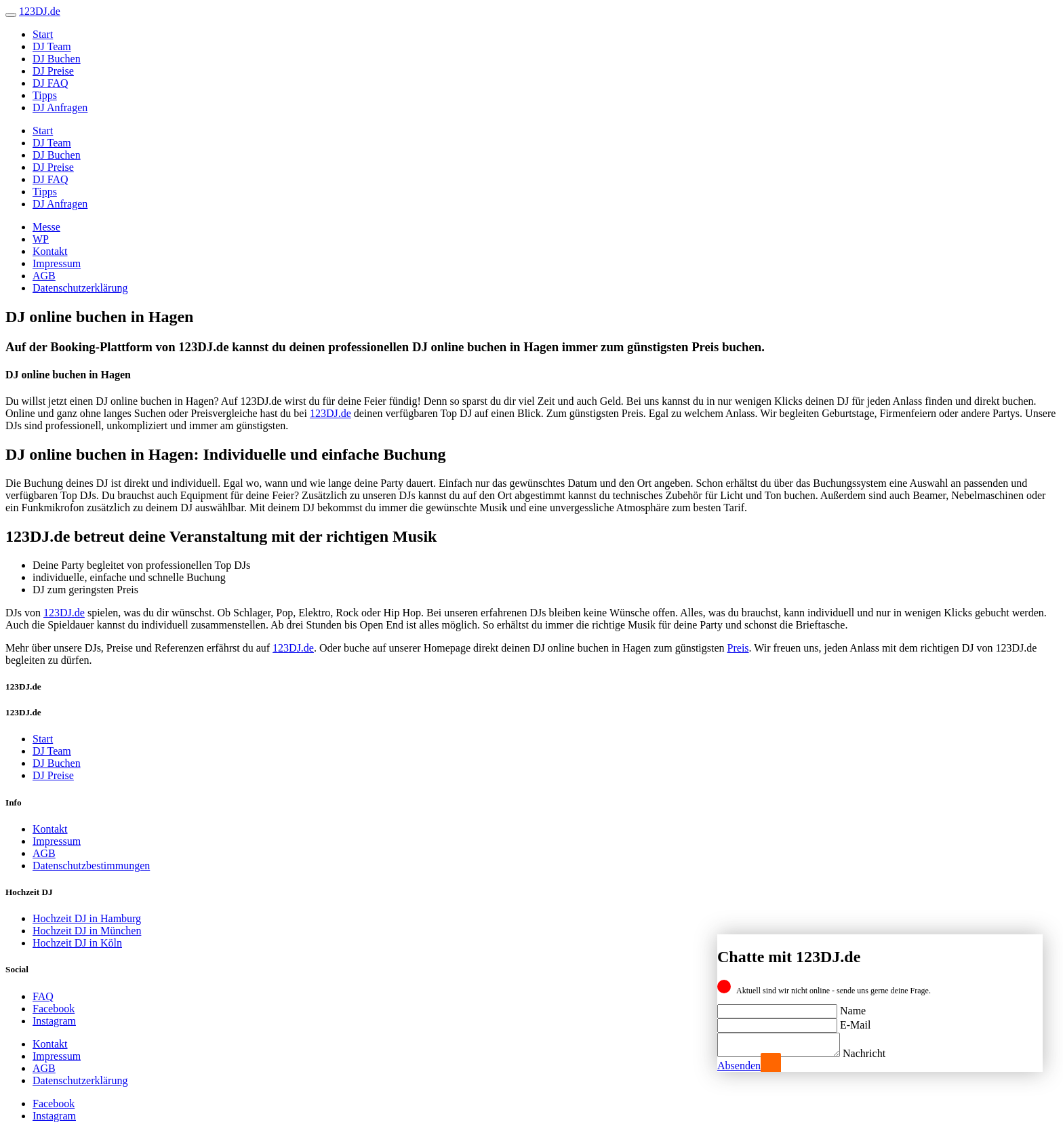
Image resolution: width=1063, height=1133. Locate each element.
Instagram (54, 1021)
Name (853, 1006)
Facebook (54, 1008)
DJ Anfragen (60, 107)
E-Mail (855, 1021)
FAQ (43, 996)
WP (41, 239)
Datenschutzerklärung (80, 288)
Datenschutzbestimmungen (91, 865)
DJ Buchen (57, 58)
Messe (46, 227)
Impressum (57, 263)
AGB (44, 275)
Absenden (739, 1065)
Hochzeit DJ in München (87, 930)
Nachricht (877, 1053)
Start (43, 34)
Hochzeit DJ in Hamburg (87, 918)
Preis (738, 648)
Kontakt (50, 251)
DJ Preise (53, 71)
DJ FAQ (50, 83)
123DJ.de (330, 413)
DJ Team (52, 46)
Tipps (45, 95)
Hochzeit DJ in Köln (77, 943)
